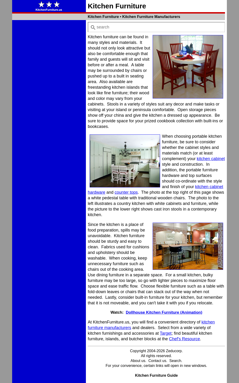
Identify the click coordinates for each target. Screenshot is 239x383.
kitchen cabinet (211, 158)
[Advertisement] (49, 92)
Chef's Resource (184, 339)
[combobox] (156, 27)
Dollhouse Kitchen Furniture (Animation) (164, 312)
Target (166, 333)
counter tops (126, 192)
